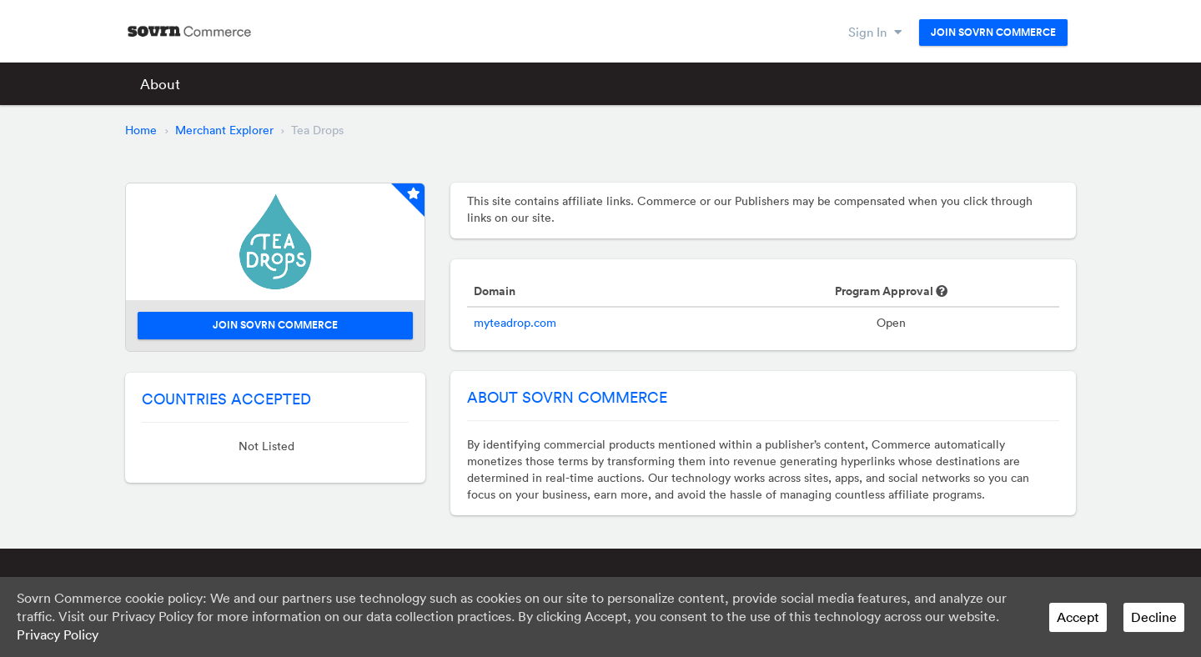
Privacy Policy (57, 634)
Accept (1078, 617)
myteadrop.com (515, 322)
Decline (1154, 617)
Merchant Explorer (224, 130)
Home (141, 130)
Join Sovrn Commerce (993, 32)
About (160, 84)
